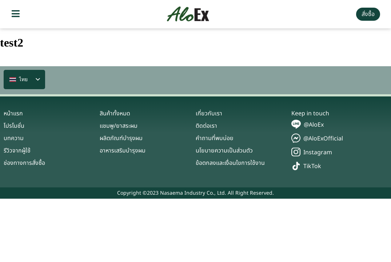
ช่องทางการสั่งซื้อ (24, 163)
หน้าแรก (13, 113)
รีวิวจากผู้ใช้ (17, 150)
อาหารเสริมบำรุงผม (122, 150)
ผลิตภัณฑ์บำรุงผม (121, 138)
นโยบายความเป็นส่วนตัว (224, 150)
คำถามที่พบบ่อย (215, 138)
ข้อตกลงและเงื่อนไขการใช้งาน (230, 163)
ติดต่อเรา (206, 126)
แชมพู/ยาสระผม (118, 126)
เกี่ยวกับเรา (209, 113)
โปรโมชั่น (14, 126)
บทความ (14, 138)
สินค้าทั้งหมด (115, 113)
